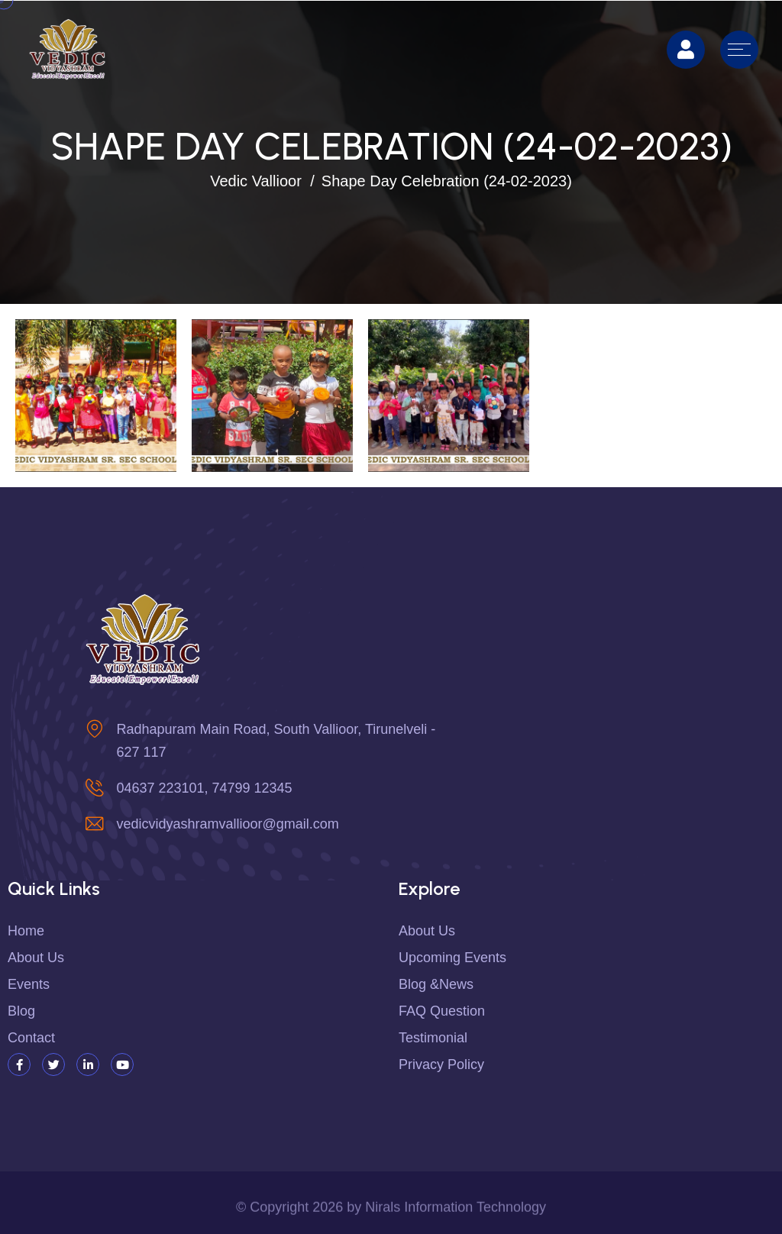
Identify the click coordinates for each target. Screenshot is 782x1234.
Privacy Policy (441, 1064)
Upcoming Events (452, 957)
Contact (31, 1037)
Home (26, 930)
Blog (21, 1011)
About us (36, 957)
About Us (427, 930)
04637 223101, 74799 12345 (204, 788)
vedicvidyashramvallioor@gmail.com (227, 824)
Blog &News (436, 984)
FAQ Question (442, 1011)
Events (29, 984)
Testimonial (433, 1037)
